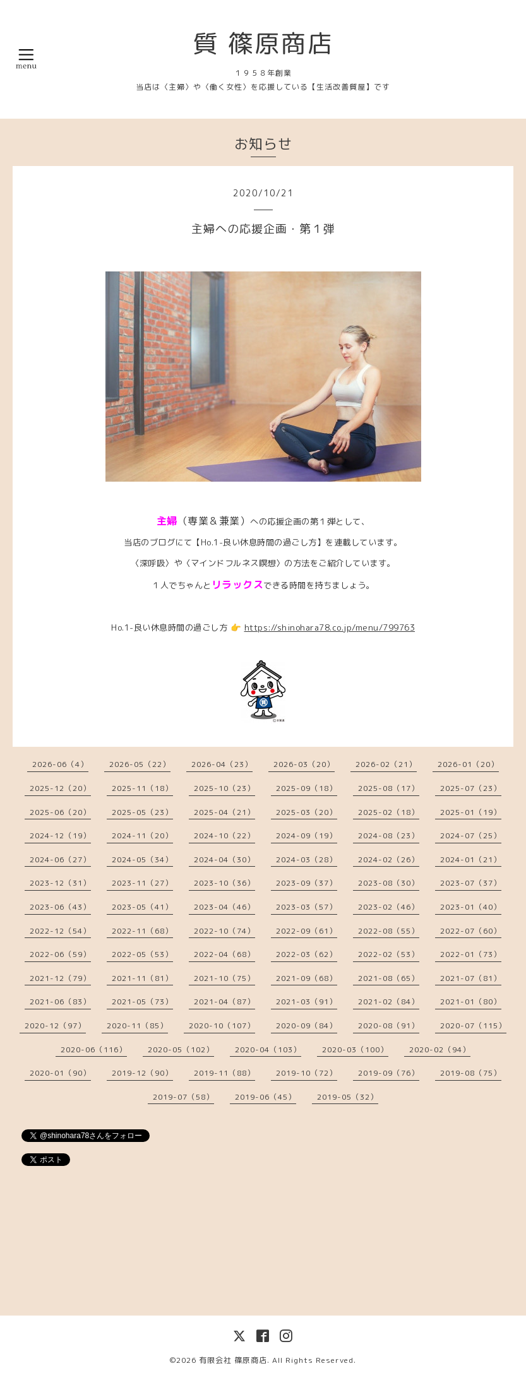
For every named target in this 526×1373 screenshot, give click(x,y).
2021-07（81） (470, 978)
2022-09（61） (306, 930)
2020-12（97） (55, 1025)
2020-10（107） (222, 1025)
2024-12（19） (60, 835)
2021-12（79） (60, 978)
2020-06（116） (94, 1049)
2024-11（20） (142, 835)
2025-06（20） (60, 812)
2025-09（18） (306, 788)
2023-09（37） (306, 882)
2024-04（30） (224, 859)
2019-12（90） (142, 1072)
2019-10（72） (306, 1072)
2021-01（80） (470, 1001)
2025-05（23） (142, 812)
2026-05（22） (139, 764)
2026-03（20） (304, 764)
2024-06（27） (60, 859)
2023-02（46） (388, 906)
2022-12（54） (60, 930)
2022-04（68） (224, 954)
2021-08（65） (388, 978)
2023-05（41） (142, 906)
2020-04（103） (268, 1049)
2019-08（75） (470, 1072)
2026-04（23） (222, 764)
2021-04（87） (224, 1001)
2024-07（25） (470, 835)
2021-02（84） (388, 1001)
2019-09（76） (388, 1072)
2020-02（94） (439, 1049)
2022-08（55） (388, 930)
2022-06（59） (60, 954)
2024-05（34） (142, 859)
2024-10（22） (224, 835)
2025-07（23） (470, 788)
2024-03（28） (306, 859)
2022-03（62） (306, 954)
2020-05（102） (181, 1049)
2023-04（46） (224, 906)
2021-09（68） (306, 978)
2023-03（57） (306, 906)
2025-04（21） (224, 812)
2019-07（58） (183, 1096)
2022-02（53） (388, 954)
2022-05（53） (142, 954)
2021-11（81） (142, 978)
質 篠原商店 (263, 43)
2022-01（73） (470, 954)
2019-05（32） (347, 1096)
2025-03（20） (306, 812)
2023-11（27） (142, 882)
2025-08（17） (388, 788)
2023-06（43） (60, 906)
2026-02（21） (386, 764)
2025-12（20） (60, 788)
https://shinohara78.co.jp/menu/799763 (329, 627)
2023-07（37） (470, 882)
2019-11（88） (224, 1072)
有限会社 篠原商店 (233, 1360)
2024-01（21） (470, 859)
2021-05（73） (142, 1001)
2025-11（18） (142, 788)
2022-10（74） (224, 930)
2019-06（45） (265, 1096)
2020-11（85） (137, 1025)
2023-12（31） (60, 882)
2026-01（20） (468, 764)
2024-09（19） (306, 835)
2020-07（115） (473, 1025)
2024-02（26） (388, 859)
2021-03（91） (306, 1001)
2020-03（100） (355, 1049)
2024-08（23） (388, 835)
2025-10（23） (224, 788)
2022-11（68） (142, 930)
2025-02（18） (388, 812)
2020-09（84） (306, 1025)
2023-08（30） (388, 882)
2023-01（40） (470, 906)
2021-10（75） (224, 978)
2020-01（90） (60, 1072)
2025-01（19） (470, 812)
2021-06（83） (60, 1001)
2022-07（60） (470, 930)
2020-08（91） (388, 1025)
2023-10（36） (224, 882)
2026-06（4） (60, 764)
